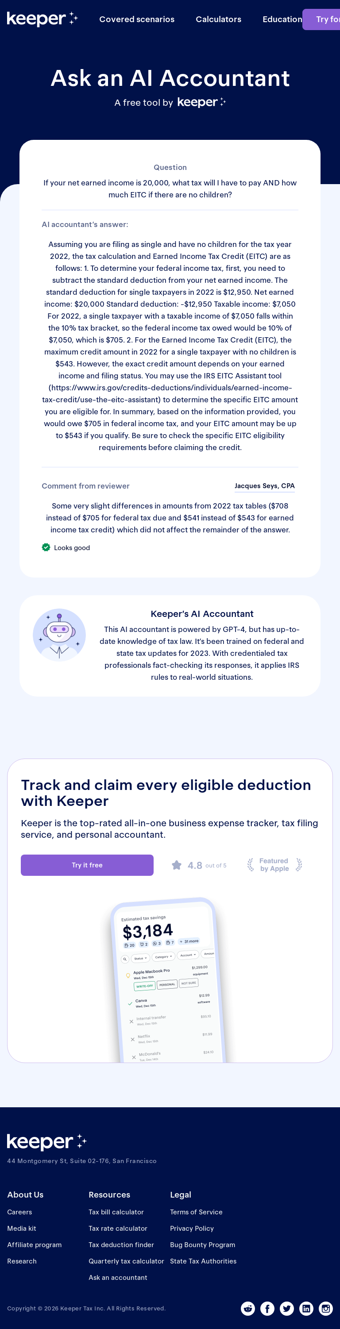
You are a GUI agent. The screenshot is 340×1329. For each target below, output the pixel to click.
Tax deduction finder (121, 1244)
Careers (19, 1212)
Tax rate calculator (118, 1228)
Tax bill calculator (116, 1212)
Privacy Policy (192, 1228)
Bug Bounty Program (202, 1244)
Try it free (87, 865)
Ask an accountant (118, 1277)
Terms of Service (196, 1212)
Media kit (21, 1228)
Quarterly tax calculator (126, 1261)
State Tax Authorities (203, 1261)
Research (22, 1261)
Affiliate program (34, 1244)
